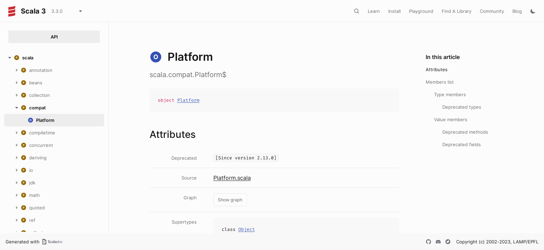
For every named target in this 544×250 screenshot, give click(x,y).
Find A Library (456, 11)
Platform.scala (232, 177)
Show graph (230, 199)
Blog (517, 11)
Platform (188, 100)
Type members (450, 94)
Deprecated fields (461, 144)
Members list (440, 82)
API (54, 37)
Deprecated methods (465, 132)
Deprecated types (461, 107)
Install (394, 11)
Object (246, 229)
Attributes (437, 69)
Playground (421, 11)
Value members (450, 119)
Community (492, 11)
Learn (374, 11)
